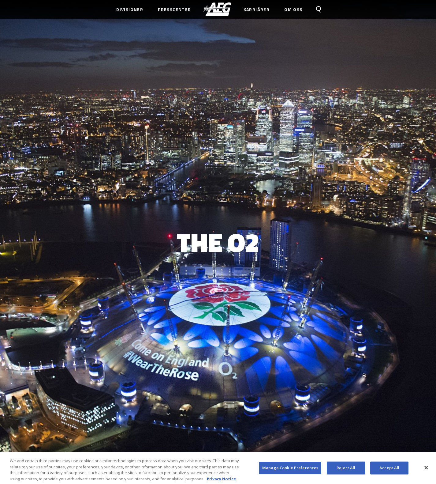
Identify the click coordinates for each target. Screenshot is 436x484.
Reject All (346, 470)
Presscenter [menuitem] (174, 9)
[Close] (426, 470)
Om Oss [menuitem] (293, 9)
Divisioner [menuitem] (129, 9)
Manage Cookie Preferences (290, 470)
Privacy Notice (221, 481)
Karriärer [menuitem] (257, 9)
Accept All (389, 470)
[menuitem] (217, 9)
